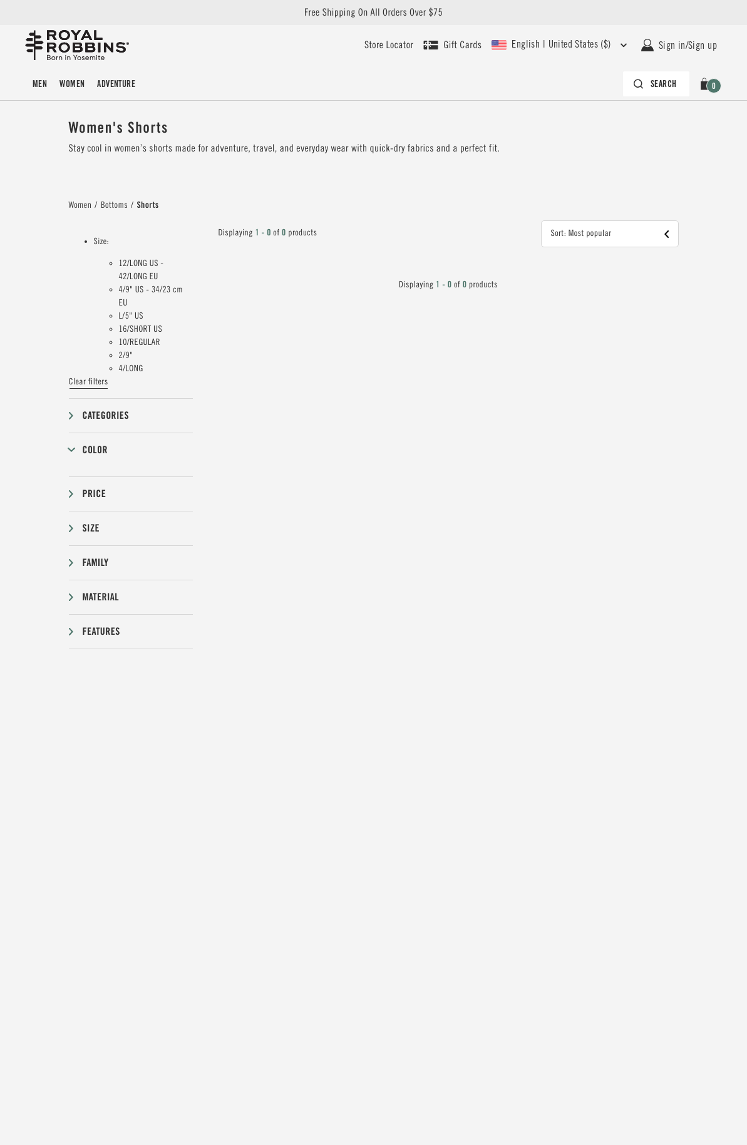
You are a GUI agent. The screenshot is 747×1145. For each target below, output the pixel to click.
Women (72, 84)
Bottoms (114, 205)
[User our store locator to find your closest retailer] (388, 45)
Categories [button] (106, 415)
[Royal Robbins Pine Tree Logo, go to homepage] (77, 45)
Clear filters (88, 382)
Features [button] (101, 631)
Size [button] (91, 528)
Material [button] (101, 597)
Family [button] (96, 562)
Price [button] (94, 494)
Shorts (147, 205)
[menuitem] (39, 83)
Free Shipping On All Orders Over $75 (373, 12)
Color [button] (95, 450)
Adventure (116, 84)
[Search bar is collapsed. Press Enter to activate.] (656, 84)
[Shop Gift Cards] (452, 45)
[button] (706, 84)
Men (40, 84)
